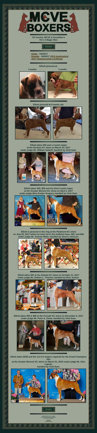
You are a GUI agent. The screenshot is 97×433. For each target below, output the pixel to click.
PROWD (48, 420)
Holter (34, 54)
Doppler (35, 56)
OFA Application (59, 56)
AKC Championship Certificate (47, 59)
